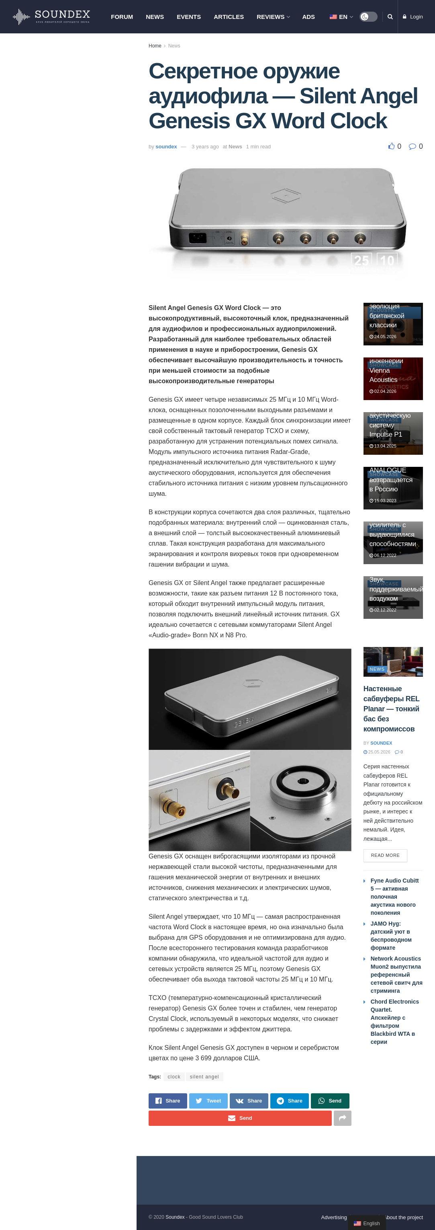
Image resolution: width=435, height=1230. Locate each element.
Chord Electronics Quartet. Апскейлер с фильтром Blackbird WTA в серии (84, 107)
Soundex (174, 1217)
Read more (385, 855)
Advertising (334, 1217)
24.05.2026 (383, 336)
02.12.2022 (383, 610)
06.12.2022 (383, 555)
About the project (403, 1217)
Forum (122, 16)
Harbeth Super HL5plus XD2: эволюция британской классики (391, 306)
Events (189, 16)
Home (155, 46)
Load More (68, 632)
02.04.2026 (383, 391)
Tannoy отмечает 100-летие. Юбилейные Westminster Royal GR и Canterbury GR (82, 283)
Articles (229, 16)
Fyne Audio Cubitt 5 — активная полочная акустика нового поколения (83, 419)
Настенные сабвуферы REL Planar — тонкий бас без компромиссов (78, 328)
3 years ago (205, 147)
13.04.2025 (383, 446)
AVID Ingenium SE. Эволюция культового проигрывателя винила (80, 195)
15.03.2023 (383, 500)
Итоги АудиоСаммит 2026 (75, 585)
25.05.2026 (377, 751)
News (155, 16)
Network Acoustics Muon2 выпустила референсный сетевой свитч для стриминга (80, 373)
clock (173, 1077)
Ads (308, 16)
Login (413, 17)
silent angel (204, 1077)
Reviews (270, 16)
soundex (166, 147)
